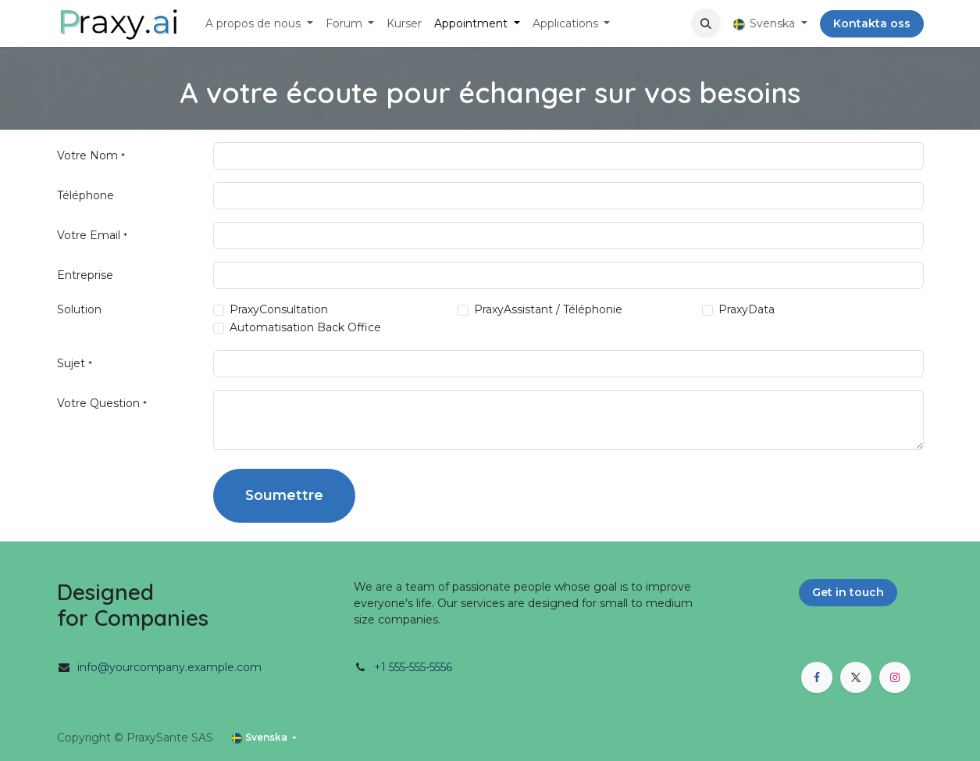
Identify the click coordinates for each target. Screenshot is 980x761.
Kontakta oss (872, 23)
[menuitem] (259, 23)
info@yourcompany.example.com (169, 667)
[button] (706, 23)
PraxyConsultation (279, 309)
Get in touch (848, 592)
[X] (855, 677)
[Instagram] (895, 677)
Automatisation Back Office (305, 327)
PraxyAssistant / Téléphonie (548, 309)
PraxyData (746, 309)
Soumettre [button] (284, 495)
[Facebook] (816, 677)
